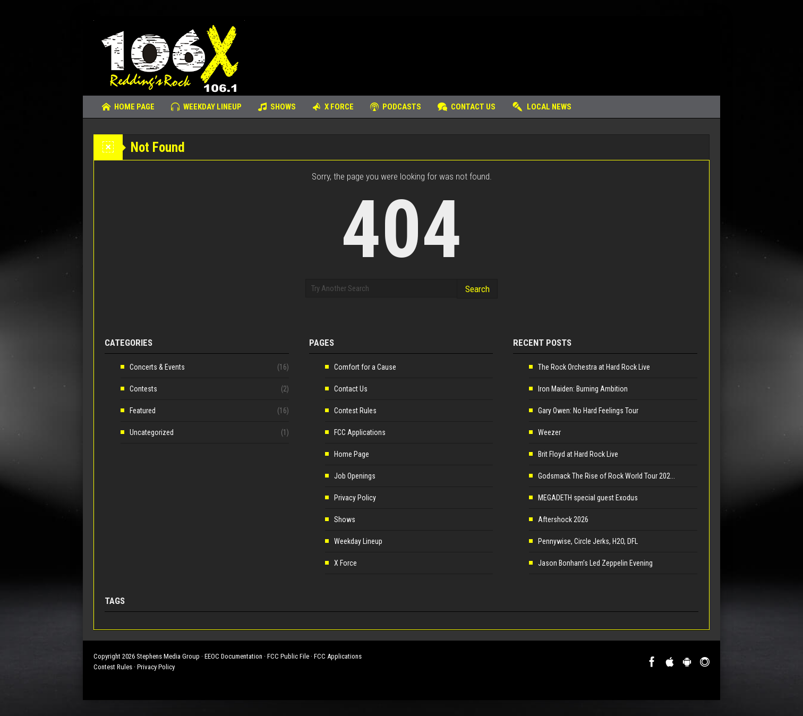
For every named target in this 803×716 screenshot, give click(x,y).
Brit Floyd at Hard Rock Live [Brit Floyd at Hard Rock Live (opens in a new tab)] (578, 454)
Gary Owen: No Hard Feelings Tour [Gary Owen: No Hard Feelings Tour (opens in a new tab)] (588, 410)
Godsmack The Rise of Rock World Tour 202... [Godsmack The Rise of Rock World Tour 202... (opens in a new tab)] (606, 476)
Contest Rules (355, 410)
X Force (333, 107)
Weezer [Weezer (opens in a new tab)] (549, 432)
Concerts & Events (157, 367)
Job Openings (354, 476)
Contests (143, 389)
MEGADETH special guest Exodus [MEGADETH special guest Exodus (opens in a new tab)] (588, 497)
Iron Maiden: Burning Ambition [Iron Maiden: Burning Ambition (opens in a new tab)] (583, 389)
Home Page (128, 107)
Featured (143, 410)
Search (477, 289)
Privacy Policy (355, 497)
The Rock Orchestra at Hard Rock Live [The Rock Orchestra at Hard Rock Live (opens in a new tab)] (594, 367)
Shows (277, 107)
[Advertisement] (516, 50)
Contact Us (467, 107)
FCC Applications (360, 432)
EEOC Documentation (233, 656)
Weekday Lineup (206, 107)
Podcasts (395, 107)
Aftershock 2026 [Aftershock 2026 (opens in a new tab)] (563, 519)
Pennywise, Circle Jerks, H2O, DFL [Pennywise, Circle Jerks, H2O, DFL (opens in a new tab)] (588, 541)
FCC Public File (288, 656)
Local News (541, 107)
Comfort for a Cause (365, 367)
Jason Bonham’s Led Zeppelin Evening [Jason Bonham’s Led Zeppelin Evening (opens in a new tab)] (595, 563)
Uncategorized (152, 432)
